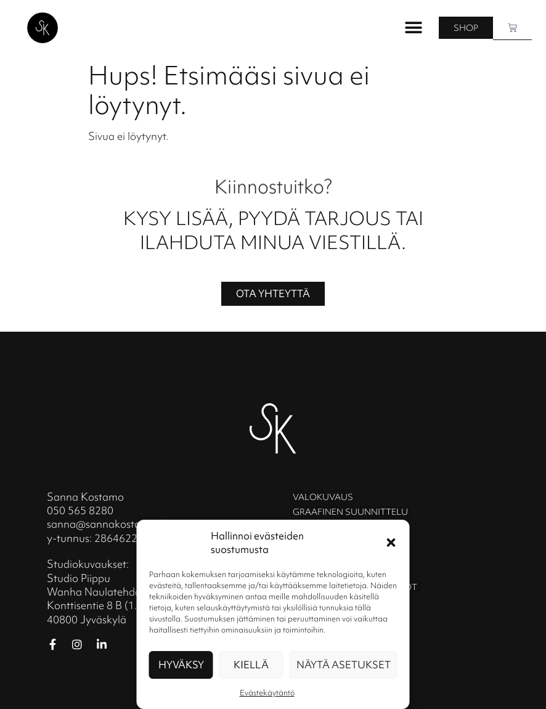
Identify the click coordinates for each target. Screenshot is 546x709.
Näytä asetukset (343, 664)
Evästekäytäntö (267, 692)
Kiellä (251, 664)
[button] (391, 542)
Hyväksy (181, 664)
